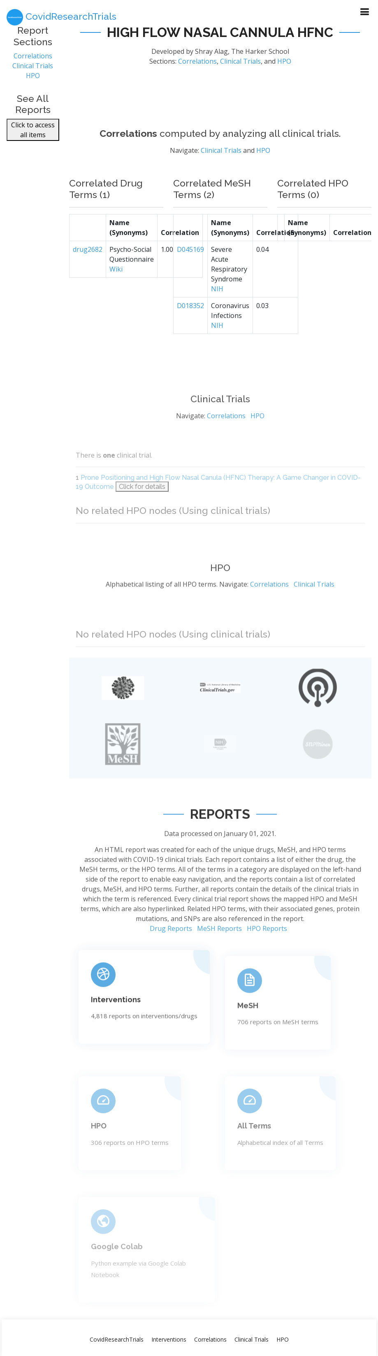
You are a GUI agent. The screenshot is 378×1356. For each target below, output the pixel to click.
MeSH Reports (219, 963)
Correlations (33, 56)
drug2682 (87, 264)
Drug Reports (171, 963)
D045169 (190, 264)
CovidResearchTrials (117, 1339)
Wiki (116, 283)
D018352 (190, 320)
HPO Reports (267, 963)
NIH (217, 303)
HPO (33, 76)
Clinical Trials (32, 66)
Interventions (116, 1032)
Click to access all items (33, 131)
